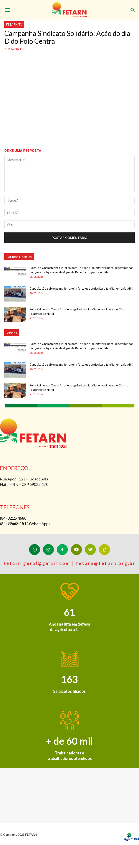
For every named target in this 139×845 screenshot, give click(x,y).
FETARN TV (14, 24)
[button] (133, 8)
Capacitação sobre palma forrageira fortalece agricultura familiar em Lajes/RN (81, 288)
